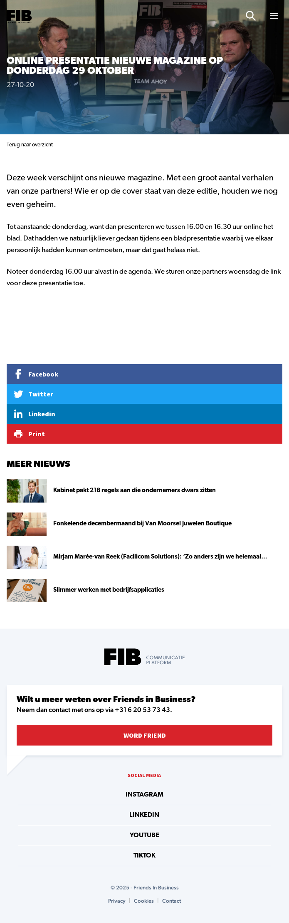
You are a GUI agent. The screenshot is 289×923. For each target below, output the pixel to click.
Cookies (144, 901)
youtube (144, 835)
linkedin (144, 815)
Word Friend (145, 735)
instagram (144, 795)
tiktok (144, 856)
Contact (171, 901)
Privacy (117, 901)
